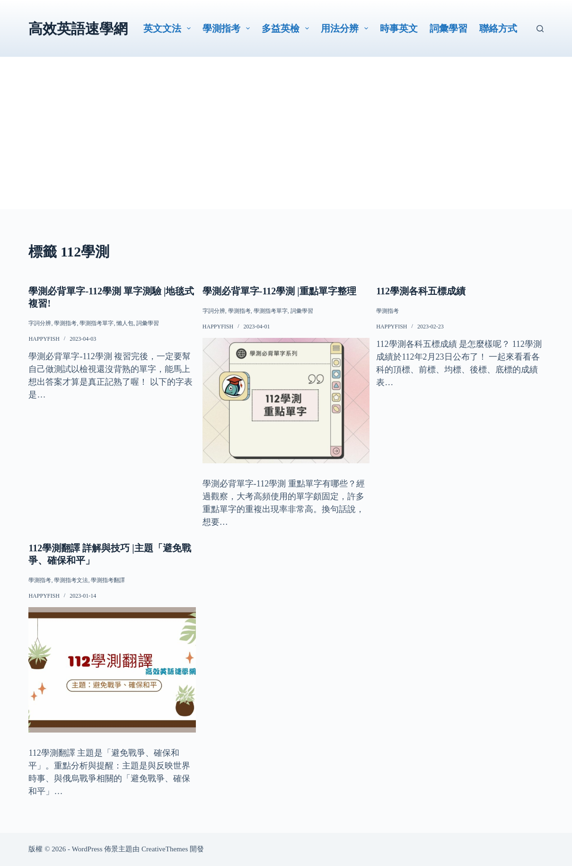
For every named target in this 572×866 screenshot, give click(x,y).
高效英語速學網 (78, 28)
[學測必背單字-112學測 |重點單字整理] (286, 400)
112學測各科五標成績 (421, 291)
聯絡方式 (498, 28)
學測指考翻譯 (108, 580)
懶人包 (124, 323)
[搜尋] (540, 28)
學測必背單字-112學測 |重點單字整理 (279, 291)
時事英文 (399, 28)
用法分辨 (346, 28)
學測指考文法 (71, 580)
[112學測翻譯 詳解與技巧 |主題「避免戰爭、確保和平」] (111, 670)
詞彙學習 (448, 28)
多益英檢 (287, 28)
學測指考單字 (96, 323)
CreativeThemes (164, 849)
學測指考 (228, 28)
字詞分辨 (39, 323)
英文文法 (168, 28)
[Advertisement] (286, 143)
